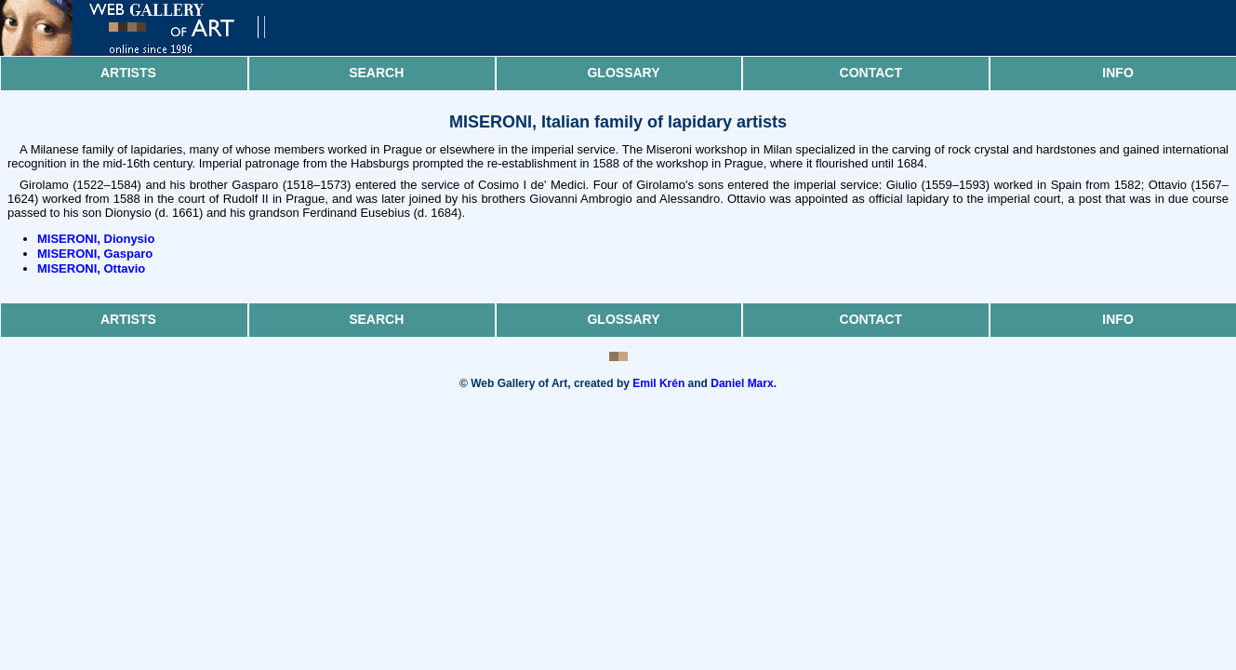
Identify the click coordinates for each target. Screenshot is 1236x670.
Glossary (623, 72)
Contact (871, 72)
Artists (128, 72)
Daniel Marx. (744, 383)
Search (376, 72)
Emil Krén (658, 383)
